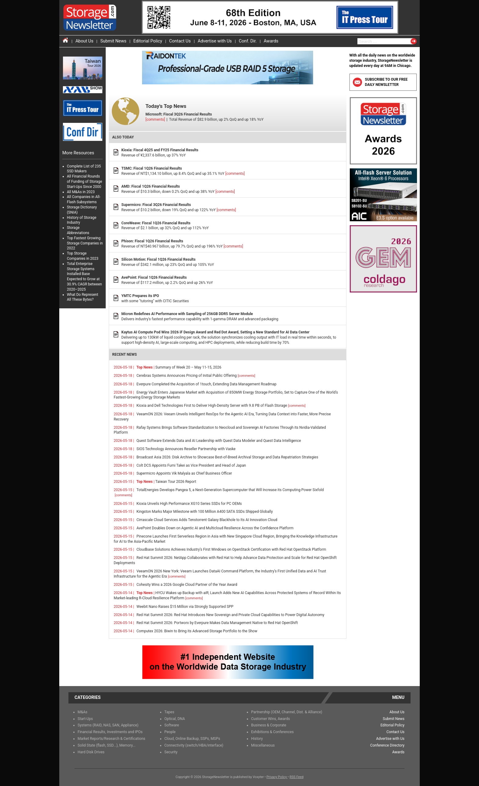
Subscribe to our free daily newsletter (380, 82)
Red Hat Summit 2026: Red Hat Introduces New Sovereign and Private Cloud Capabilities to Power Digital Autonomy (230, 615)
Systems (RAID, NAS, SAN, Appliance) (108, 725)
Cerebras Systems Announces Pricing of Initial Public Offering (196, 375)
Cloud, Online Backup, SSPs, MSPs (192, 738)
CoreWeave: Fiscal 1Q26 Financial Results (155, 223)
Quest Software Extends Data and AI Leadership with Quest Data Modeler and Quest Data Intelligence (219, 441)
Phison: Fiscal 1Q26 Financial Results (152, 241)
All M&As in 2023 (81, 192)
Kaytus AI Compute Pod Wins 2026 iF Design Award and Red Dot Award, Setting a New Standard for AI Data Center (215, 332)
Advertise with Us (215, 41)
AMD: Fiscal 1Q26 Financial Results (150, 186)
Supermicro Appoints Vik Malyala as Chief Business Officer (184, 473)
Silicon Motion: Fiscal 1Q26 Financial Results (158, 259)
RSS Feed (297, 777)
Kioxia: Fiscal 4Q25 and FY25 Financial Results (159, 150)
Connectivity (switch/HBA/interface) (193, 745)
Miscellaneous (263, 745)
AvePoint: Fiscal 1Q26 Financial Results (154, 277)
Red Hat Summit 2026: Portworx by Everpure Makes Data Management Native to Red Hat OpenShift (217, 623)
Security (170, 752)
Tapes (169, 712)
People (170, 732)
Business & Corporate (268, 725)
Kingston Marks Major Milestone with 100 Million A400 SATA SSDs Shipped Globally (205, 511)
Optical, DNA (174, 719)
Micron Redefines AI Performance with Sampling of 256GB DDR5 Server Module (187, 314)
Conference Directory (387, 745)
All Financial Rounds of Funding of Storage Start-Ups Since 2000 (84, 181)
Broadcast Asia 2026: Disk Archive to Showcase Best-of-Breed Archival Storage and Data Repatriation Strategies (227, 457)
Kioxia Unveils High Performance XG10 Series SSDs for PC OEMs (189, 503)
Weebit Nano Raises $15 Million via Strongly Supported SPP (185, 606)
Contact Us (180, 41)
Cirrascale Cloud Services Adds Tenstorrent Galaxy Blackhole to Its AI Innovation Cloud (207, 520)
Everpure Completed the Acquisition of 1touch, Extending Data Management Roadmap (206, 384)
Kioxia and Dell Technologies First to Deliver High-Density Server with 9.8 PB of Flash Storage (221, 405)
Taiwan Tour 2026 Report (166, 481)
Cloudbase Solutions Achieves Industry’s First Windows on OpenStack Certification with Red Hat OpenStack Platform (231, 549)
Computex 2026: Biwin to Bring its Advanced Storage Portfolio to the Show (197, 631)
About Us (84, 41)
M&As (82, 712)
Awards (271, 41)
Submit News (113, 41)
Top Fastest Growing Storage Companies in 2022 (85, 243)
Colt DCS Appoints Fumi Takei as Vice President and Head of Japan (191, 465)
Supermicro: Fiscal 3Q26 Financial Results (156, 205)
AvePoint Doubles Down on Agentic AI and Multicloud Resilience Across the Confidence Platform (215, 528)
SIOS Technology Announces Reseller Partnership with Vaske (186, 449)
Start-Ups (85, 719)
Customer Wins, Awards (270, 719)
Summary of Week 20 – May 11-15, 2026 (179, 367)
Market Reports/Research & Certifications (111, 738)
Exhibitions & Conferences (272, 732)
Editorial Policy (147, 41)
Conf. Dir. (248, 41)
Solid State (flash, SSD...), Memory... (106, 745)
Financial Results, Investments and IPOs (110, 732)
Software (171, 725)
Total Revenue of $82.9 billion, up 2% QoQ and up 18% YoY (229, 111)
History (257, 738)
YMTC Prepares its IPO (140, 296)
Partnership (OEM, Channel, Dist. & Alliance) (286, 712)
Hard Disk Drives (91, 752)
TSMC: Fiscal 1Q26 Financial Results (151, 168)
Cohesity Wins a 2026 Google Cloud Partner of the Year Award (187, 584)
